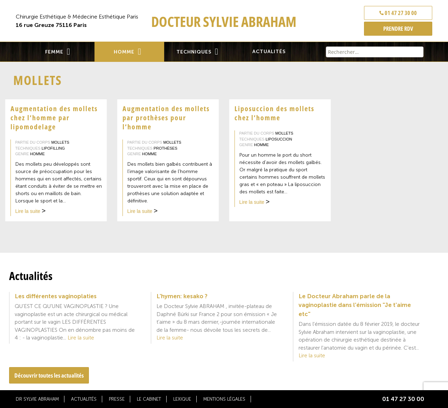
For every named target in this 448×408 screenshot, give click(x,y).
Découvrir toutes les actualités (49, 375)
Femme (54, 52)
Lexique (182, 399)
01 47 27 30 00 (398, 13)
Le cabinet (149, 399)
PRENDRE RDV (398, 29)
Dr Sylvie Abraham (37, 399)
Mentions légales (224, 399)
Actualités (269, 52)
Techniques (193, 52)
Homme (124, 52)
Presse (117, 399)
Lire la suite (30, 212)
